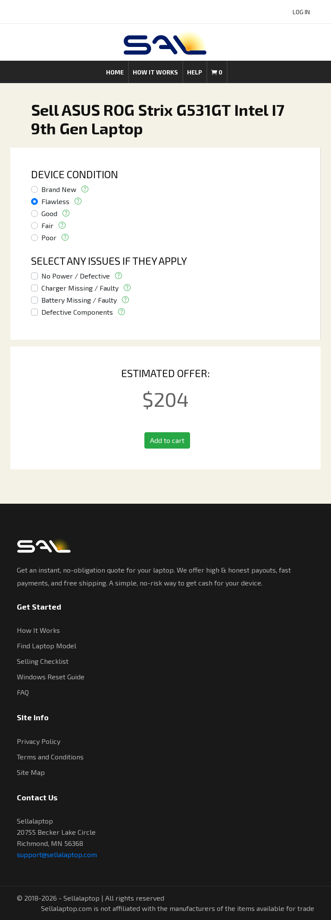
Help (194, 72)
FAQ (23, 692)
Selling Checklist (43, 661)
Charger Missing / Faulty (80, 288)
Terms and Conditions (50, 757)
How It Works (38, 630)
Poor (48, 237)
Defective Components (77, 312)
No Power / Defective (75, 276)
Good (49, 213)
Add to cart (167, 440)
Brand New (58, 189)
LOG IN (301, 11)
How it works (155, 72)
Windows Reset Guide (50, 676)
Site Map (31, 772)
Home (115, 72)
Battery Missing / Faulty (79, 300)
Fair (47, 225)
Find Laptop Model (46, 645)
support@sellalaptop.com (57, 854)
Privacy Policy (38, 741)
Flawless (55, 201)
